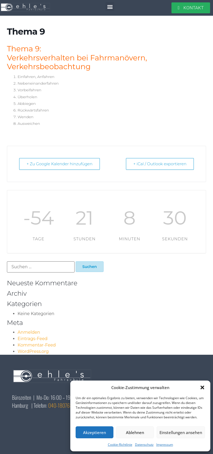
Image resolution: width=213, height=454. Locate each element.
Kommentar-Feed (37, 345)
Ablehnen (135, 432)
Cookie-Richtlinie (120, 444)
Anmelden (29, 332)
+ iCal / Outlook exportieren (159, 163)
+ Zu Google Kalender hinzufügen (60, 163)
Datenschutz (144, 444)
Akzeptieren (94, 432)
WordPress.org (33, 351)
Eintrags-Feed (32, 338)
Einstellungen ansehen (180, 432)
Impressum (164, 444)
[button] (202, 387)
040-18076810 (62, 405)
